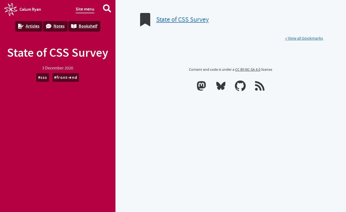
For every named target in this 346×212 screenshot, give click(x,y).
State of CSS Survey (182, 19)
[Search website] (107, 9)
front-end (66, 77)
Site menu (85, 9)
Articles (28, 26)
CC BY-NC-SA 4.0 (247, 69)
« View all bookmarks (304, 38)
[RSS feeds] (260, 86)
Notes (55, 26)
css (44, 77)
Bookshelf (84, 26)
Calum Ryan (22, 9)
